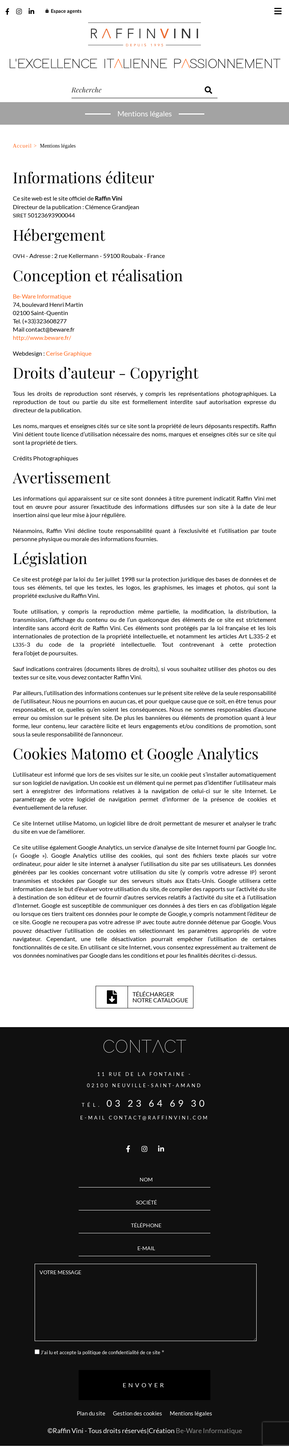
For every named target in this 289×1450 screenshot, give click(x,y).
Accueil (22, 146)
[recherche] (135, 90)
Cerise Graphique (68, 353)
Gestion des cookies (137, 1413)
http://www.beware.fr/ (42, 337)
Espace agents (63, 11)
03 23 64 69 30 (156, 1103)
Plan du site (91, 1413)
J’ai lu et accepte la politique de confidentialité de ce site (100, 1352)
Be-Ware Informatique (42, 296)
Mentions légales (191, 1413)
